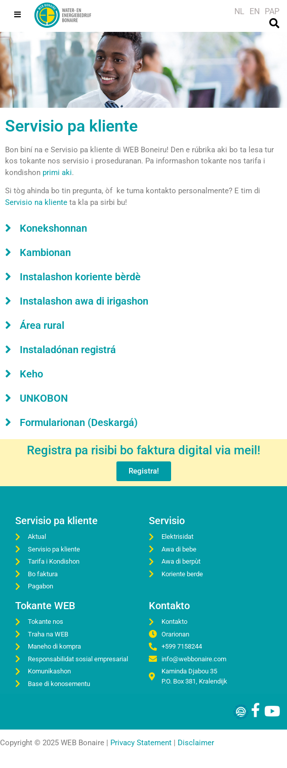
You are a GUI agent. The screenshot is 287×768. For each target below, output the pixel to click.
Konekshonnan (53, 228)
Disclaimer (196, 742)
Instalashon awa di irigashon (84, 301)
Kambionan (45, 252)
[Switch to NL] (239, 11)
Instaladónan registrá (68, 350)
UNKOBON (44, 398)
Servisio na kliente (36, 202)
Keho (31, 374)
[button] (143, 228)
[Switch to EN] (254, 11)
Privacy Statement (141, 742)
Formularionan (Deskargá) (79, 422)
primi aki (57, 172)
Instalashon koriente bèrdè (80, 277)
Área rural (42, 325)
